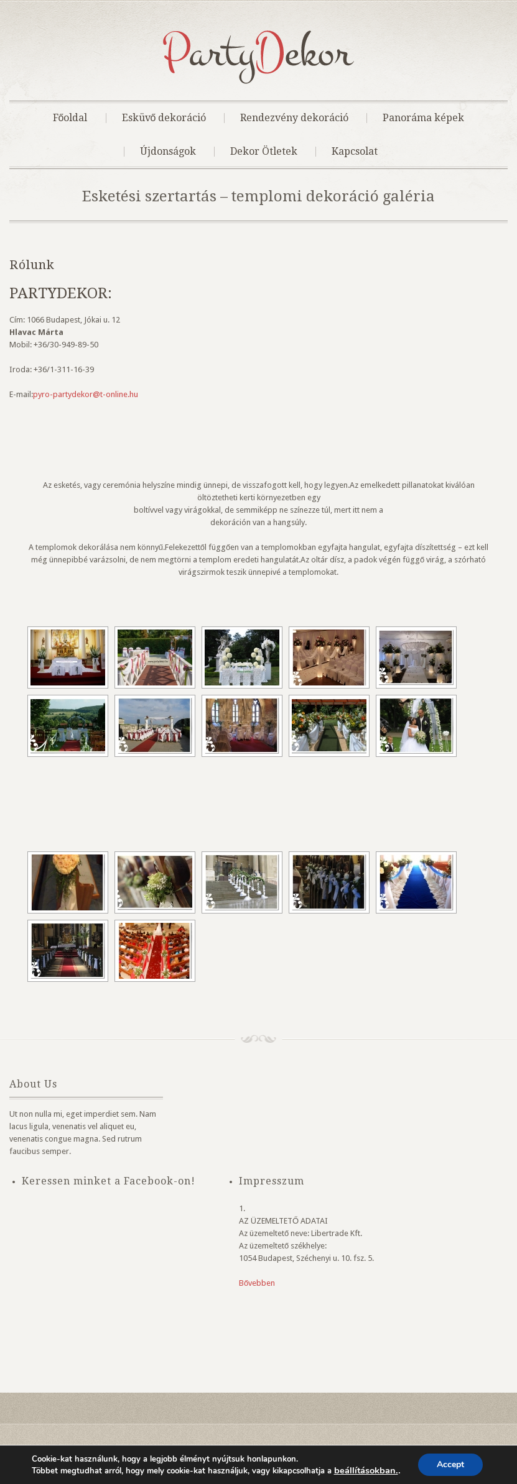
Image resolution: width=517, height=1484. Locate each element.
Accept (450, 1464)
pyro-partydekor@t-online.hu (85, 394)
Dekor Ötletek (263, 152)
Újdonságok (168, 152)
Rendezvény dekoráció (294, 118)
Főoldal (70, 118)
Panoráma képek (423, 118)
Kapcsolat (355, 152)
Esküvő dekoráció (164, 118)
